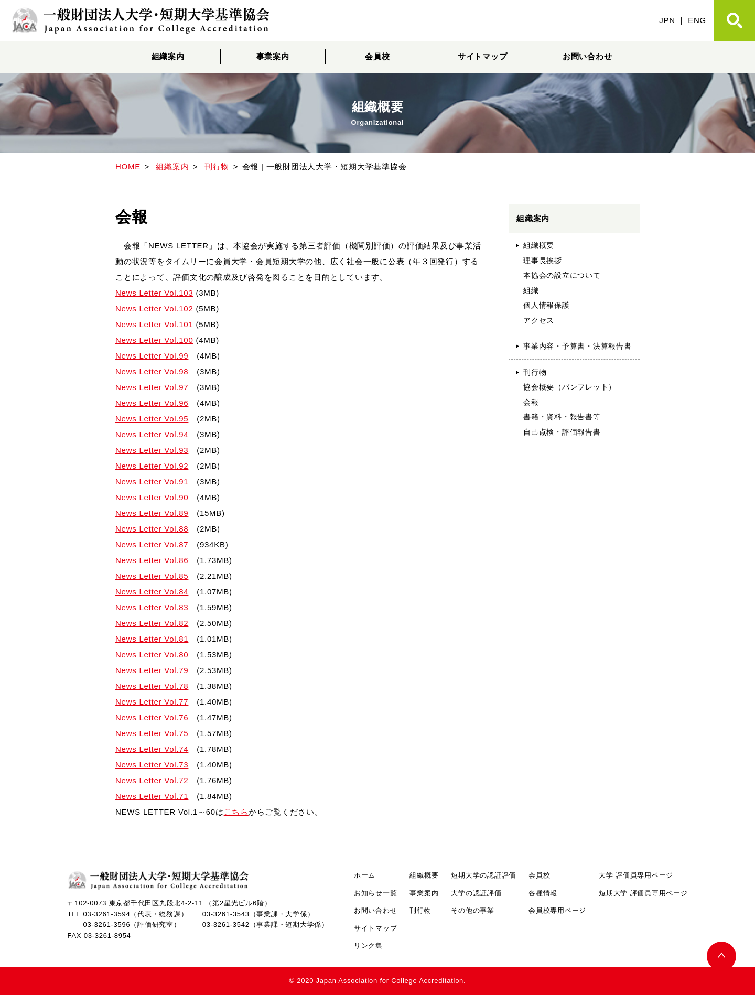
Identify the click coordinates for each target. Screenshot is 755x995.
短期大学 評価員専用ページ (643, 893)
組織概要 (538, 245)
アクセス (538, 320)
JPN (667, 20)
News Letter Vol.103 (154, 292)
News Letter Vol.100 (154, 340)
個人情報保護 (546, 305)
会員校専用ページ (557, 910)
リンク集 (368, 945)
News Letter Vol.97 (151, 387)
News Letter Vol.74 (151, 748)
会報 (531, 402)
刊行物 (534, 372)
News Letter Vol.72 (151, 780)
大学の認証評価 (476, 893)
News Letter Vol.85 (151, 575)
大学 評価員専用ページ (636, 875)
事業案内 (272, 56)
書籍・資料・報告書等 (562, 417)
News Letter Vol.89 (151, 513)
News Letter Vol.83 (151, 607)
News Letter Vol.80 (151, 654)
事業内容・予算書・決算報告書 (577, 346)
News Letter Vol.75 (151, 733)
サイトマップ (483, 56)
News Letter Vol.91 (151, 481)
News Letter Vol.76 (151, 717)
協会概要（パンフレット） (569, 387)
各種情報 (542, 893)
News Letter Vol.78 (151, 686)
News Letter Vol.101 (154, 324)
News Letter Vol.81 (151, 638)
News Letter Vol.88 (151, 528)
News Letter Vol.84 (151, 591)
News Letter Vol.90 (151, 497)
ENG (697, 20)
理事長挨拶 (542, 260)
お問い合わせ (587, 56)
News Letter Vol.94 (151, 434)
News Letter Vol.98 (151, 371)
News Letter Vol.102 (154, 308)
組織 (531, 290)
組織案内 (168, 56)
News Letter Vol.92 (151, 465)
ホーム (364, 875)
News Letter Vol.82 (151, 623)
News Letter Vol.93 (151, 450)
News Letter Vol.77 (151, 701)
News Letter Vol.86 (151, 560)
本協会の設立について (562, 275)
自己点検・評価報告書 (562, 432)
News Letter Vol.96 (151, 402)
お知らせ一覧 (375, 893)
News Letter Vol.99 (151, 355)
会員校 (377, 56)
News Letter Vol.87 (151, 544)
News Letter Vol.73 (151, 764)
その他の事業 (472, 910)
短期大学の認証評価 (483, 875)
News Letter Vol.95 (151, 418)
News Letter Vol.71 (151, 796)
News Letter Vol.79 (151, 670)
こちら (236, 811)
